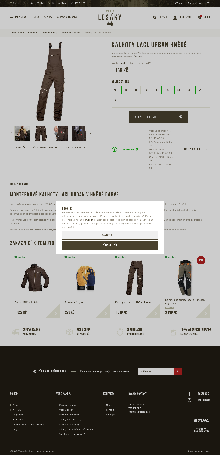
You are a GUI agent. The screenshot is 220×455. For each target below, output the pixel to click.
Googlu (90, 219)
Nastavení (107, 235)
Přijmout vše (110, 245)
